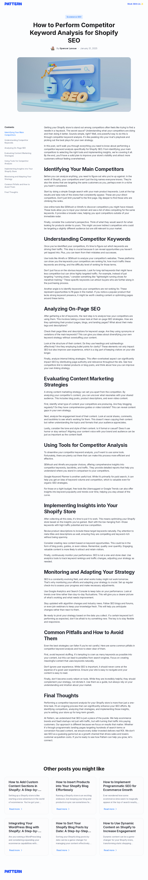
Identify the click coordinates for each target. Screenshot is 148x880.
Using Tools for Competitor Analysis (16, 162)
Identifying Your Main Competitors (14, 133)
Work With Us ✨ (135, 4)
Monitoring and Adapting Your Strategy (18, 177)
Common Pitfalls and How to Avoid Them (17, 185)
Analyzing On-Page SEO (15, 148)
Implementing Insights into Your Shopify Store (19, 170)
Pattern (50, 718)
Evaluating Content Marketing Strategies (18, 154)
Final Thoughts (11, 192)
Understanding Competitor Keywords (16, 141)
